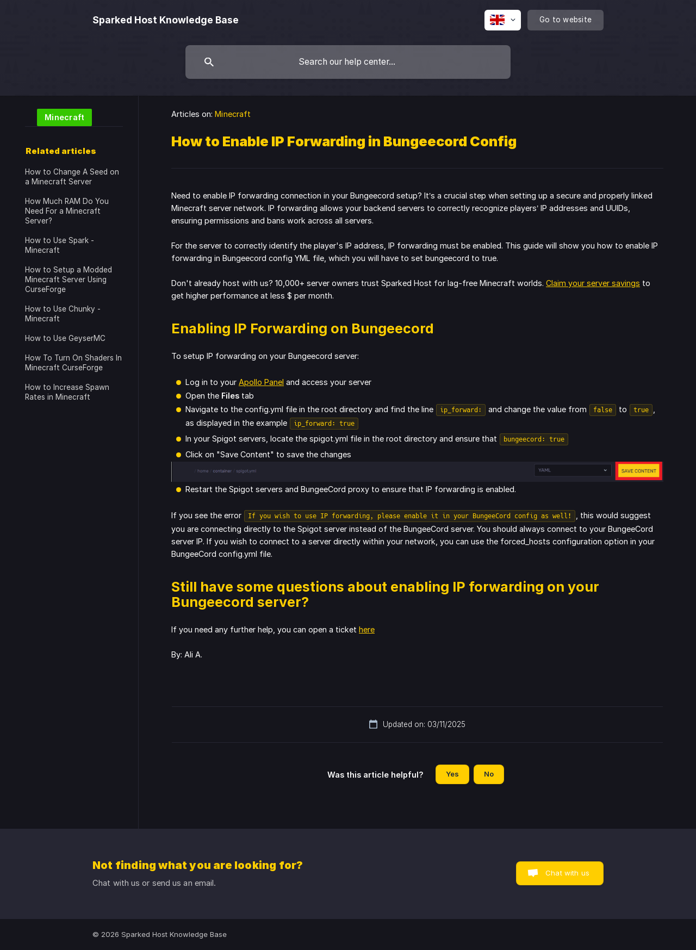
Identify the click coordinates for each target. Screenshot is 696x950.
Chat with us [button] (567, 872)
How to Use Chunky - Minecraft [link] (63, 314)
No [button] (489, 773)
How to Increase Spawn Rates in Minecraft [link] (67, 392)
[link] (58, 116)
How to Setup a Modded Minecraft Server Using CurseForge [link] (68, 279)
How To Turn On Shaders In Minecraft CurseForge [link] (73, 362)
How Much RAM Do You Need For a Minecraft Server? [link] (67, 211)
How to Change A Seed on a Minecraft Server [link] (72, 176)
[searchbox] (348, 62)
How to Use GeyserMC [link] (65, 338)
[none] (165, 20)
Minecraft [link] (233, 114)
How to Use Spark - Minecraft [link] (59, 245)
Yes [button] (452, 773)
